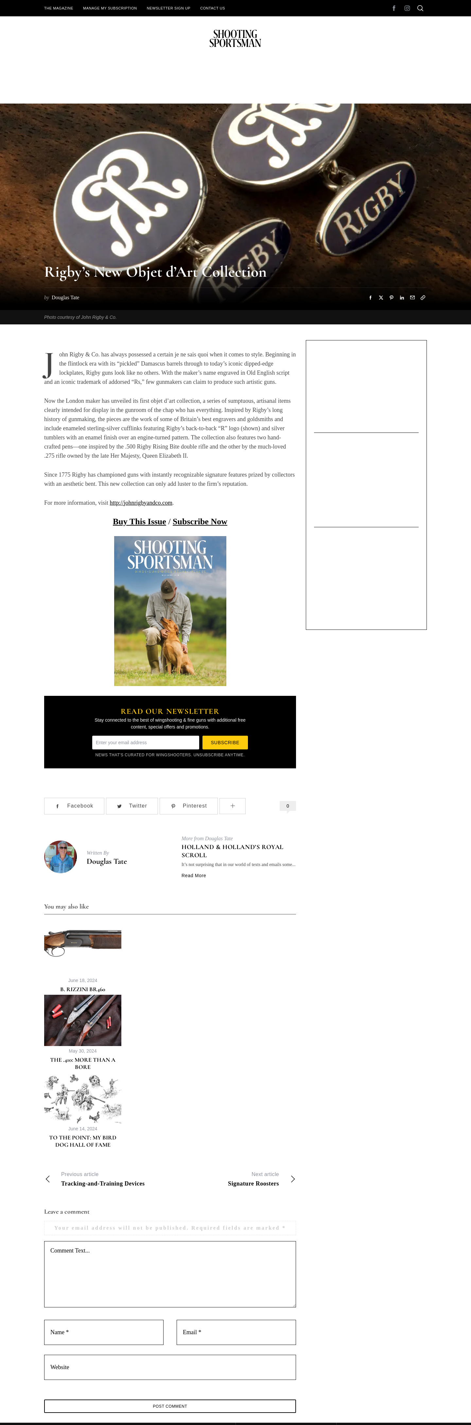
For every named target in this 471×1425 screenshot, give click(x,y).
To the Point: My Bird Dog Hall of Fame (82, 1141)
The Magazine (58, 8)
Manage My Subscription (110, 8)
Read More (194, 875)
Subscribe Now (200, 521)
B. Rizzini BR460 (82, 989)
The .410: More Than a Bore (82, 1063)
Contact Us (212, 8)
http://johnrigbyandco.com (141, 503)
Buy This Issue (139, 521)
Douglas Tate (107, 861)
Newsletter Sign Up (168, 8)
